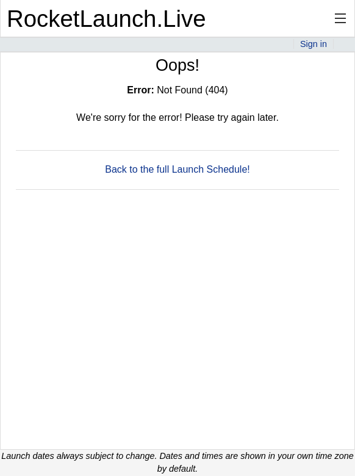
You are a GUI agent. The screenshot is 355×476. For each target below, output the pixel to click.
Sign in (313, 44)
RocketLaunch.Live (106, 18)
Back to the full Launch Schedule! (177, 169)
